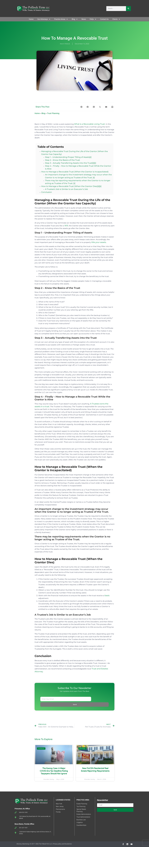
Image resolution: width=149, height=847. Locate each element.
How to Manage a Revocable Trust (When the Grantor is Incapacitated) (75, 172)
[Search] (128, 8)
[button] (81, 107)
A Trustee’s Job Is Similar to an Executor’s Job (66, 189)
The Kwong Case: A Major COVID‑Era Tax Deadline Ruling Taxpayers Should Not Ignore (54, 771)
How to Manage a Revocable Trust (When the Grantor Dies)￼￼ (71, 186)
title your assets (98, 242)
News (84, 19)
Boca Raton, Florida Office (24, 824)
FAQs (93, 19)
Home (31, 19)
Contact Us (104, 19)
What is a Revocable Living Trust (89, 124)
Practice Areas (61, 19)
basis (107, 595)
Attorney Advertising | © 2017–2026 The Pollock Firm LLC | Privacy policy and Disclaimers (44, 844)
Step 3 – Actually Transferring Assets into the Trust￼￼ (70, 163)
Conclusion (46, 192)
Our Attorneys (43, 19)
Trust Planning (53, 113)
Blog (75, 19)
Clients (116, 19)
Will (66, 225)
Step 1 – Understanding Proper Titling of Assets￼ (68, 157)
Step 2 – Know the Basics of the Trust (62, 160)
